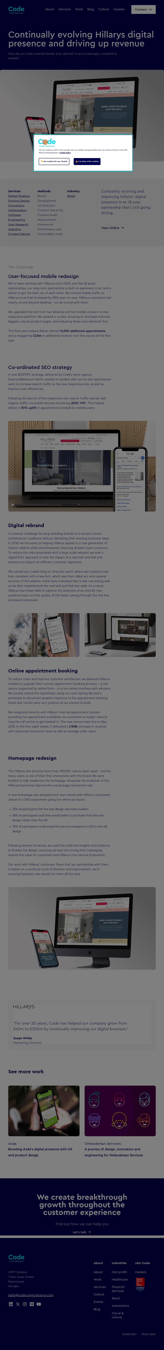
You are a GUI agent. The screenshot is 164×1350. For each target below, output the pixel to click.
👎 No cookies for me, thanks (54, 161)
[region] (83, 153)
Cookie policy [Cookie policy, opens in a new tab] (65, 153)
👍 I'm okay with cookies (87, 161)
